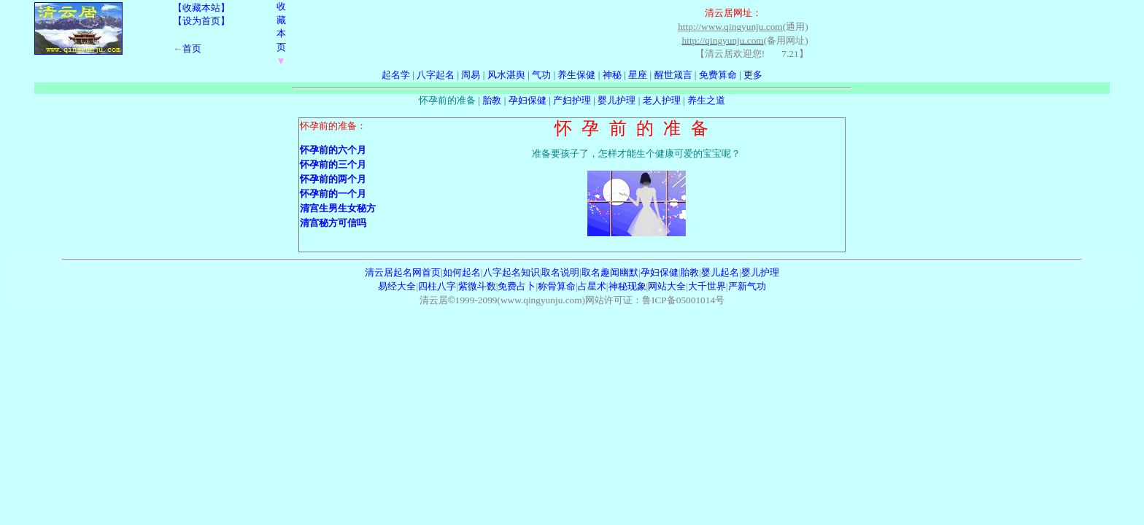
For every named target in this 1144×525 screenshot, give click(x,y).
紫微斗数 (477, 286)
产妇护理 (572, 100)
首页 (191, 48)
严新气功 (747, 286)
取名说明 (560, 272)
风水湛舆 (506, 74)
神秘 (612, 74)
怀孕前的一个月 (333, 193)
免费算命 (718, 74)
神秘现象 (627, 286)
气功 (541, 74)
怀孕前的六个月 (333, 149)
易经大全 (397, 286)
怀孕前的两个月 (333, 179)
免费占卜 (517, 286)
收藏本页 (281, 33)
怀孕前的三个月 (333, 164)
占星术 (592, 286)
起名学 (396, 74)
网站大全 (667, 286)
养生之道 (706, 100)
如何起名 (462, 272)
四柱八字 (437, 286)
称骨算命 (557, 286)
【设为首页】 (201, 20)
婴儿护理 (616, 100)
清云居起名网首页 (403, 272)
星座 (637, 74)
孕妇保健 (527, 100)
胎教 (491, 100)
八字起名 (436, 74)
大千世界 (707, 286)
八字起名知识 (511, 272)
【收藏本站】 (201, 7)
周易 (470, 74)
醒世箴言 (673, 74)
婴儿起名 (720, 272)
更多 (752, 74)
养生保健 (576, 74)
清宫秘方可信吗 (333, 222)
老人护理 (662, 100)
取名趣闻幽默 (609, 272)
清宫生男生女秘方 (338, 208)
